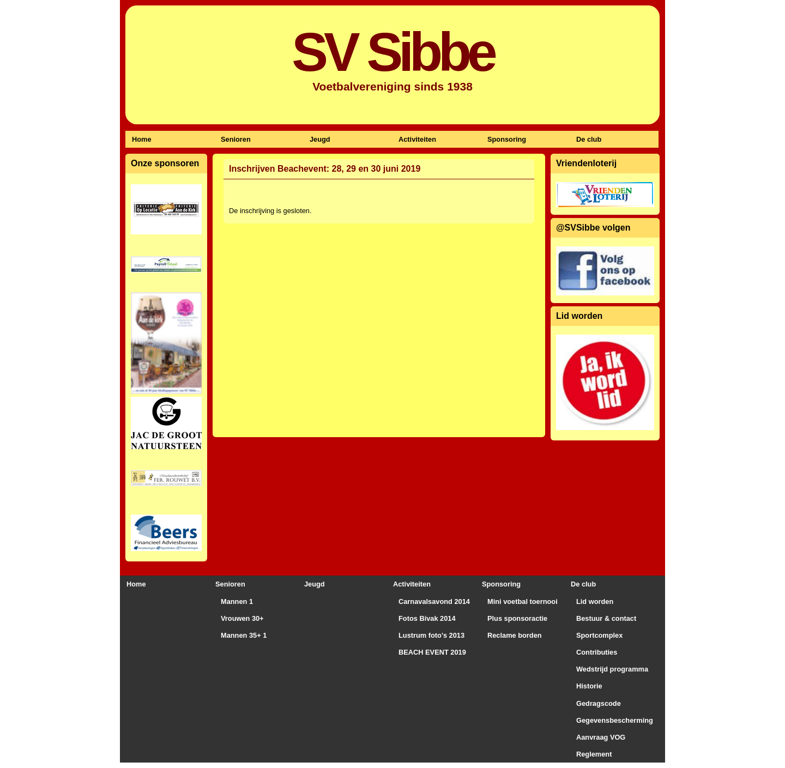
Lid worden (594, 601)
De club (588, 139)
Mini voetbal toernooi (522, 601)
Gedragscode (598, 703)
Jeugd (320, 139)
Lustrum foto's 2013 (431, 635)
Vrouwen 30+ (242, 618)
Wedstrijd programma (612, 669)
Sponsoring (506, 139)
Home (142, 139)
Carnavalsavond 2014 (434, 601)
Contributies (596, 652)
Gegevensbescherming (614, 720)
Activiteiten (417, 139)
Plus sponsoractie (517, 618)
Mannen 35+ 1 (244, 635)
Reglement (594, 754)
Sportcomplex (599, 635)
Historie (589, 686)
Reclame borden (514, 635)
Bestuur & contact (606, 618)
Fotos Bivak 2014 (427, 618)
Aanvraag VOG (600, 737)
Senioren (236, 139)
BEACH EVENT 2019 (432, 652)
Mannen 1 (237, 601)
